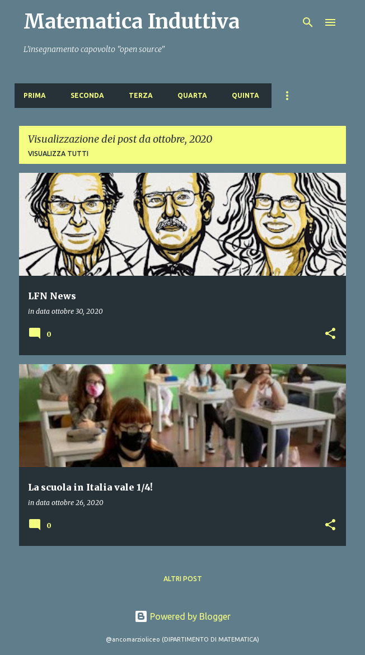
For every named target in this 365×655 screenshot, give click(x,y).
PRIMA (35, 95)
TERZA (141, 95)
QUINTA (245, 95)
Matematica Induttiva (132, 21)
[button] (330, 334)
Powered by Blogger (182, 616)
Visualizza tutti (58, 153)
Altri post (182, 578)
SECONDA (87, 95)
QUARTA (192, 95)
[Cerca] (308, 22)
